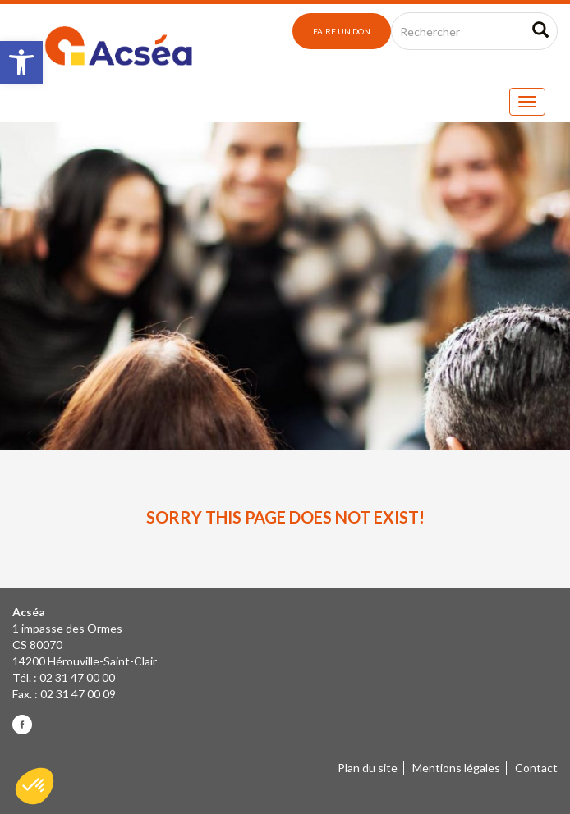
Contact (536, 768)
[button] (21, 62)
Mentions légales (456, 768)
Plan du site (368, 768)
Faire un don (341, 31)
